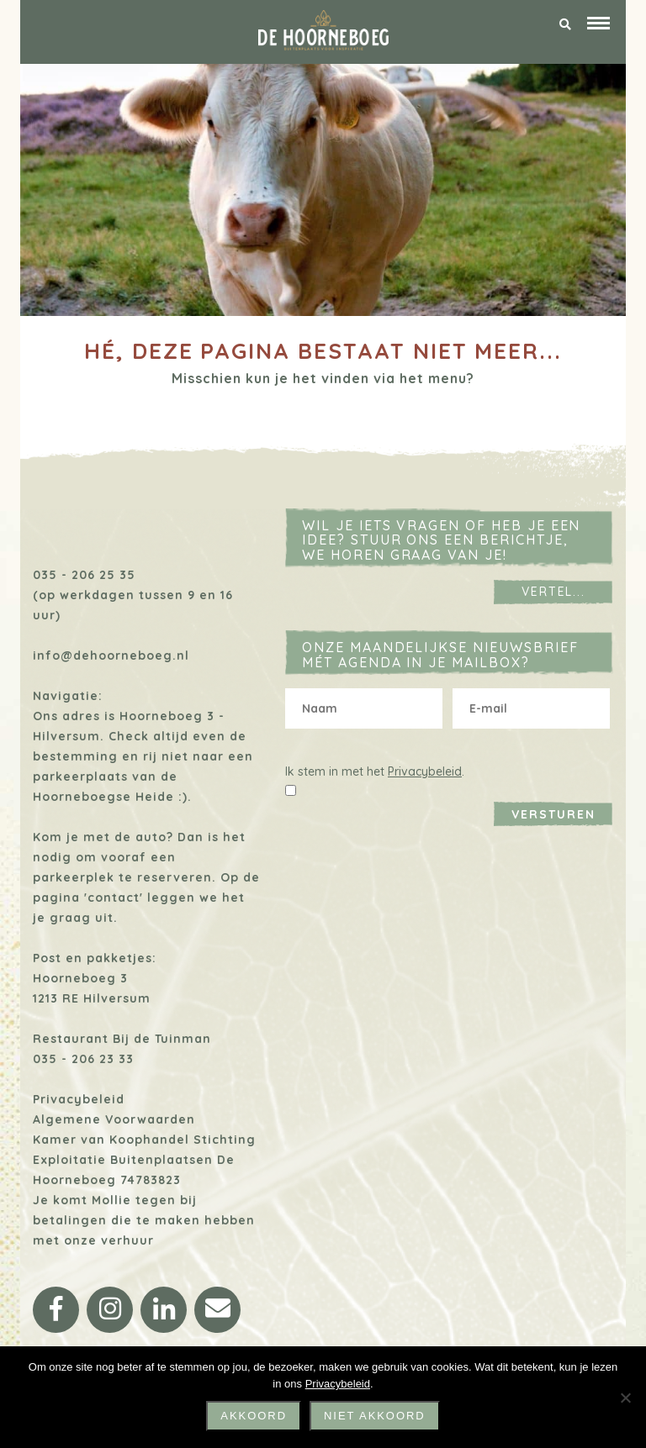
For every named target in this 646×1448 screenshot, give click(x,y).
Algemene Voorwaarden (114, 1119)
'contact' (113, 897)
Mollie (111, 1200)
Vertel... (554, 591)
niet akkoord (375, 1415)
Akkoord (253, 1415)
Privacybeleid (78, 1099)
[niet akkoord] (625, 1397)
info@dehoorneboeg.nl (111, 655)
